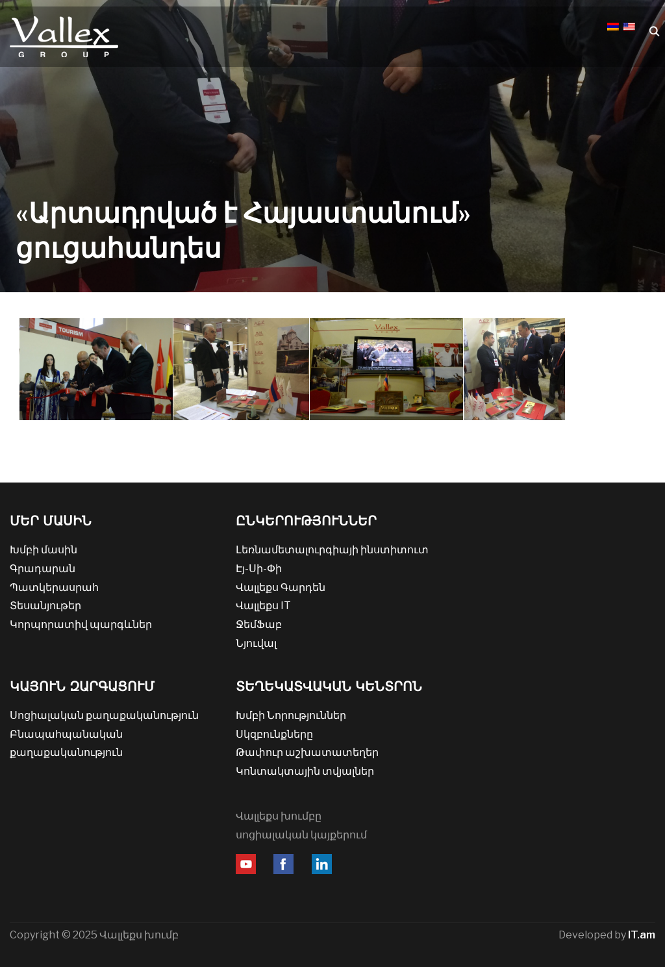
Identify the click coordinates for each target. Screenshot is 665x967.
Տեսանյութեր (45, 605)
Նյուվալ (256, 643)
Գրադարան (42, 568)
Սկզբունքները (274, 734)
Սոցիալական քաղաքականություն (104, 715)
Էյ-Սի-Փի (259, 568)
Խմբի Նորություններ (291, 715)
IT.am (641, 935)
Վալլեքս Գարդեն (280, 587)
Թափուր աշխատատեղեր (307, 752)
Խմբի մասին (43, 550)
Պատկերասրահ (54, 587)
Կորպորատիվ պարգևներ (81, 624)
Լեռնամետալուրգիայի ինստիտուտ (332, 550)
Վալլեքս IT (263, 605)
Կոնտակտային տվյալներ (305, 771)
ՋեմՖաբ (259, 624)
